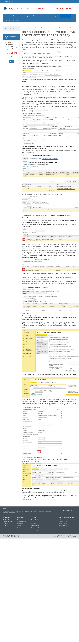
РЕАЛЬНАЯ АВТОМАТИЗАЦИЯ (8, 520)
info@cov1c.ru (63, 525)
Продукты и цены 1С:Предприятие (22, 520)
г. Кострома (9, 1)
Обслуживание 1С (36, 525)
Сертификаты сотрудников (7, 526)
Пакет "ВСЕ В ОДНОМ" (34, 522)
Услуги (33, 517)
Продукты (20, 517)
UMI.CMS (74, 536)
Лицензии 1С (20, 523)
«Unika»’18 (69, 535)
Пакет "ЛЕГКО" (35, 520)
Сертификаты (7, 523)
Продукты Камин (21, 528)
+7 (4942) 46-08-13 (64, 521)
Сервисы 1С (20, 525)
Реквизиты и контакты (67, 517)
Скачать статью (26, 499)
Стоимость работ (35, 530)
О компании (7, 517)
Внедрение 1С (35, 528)
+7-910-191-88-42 (63, 523)
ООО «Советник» (8, 509)
